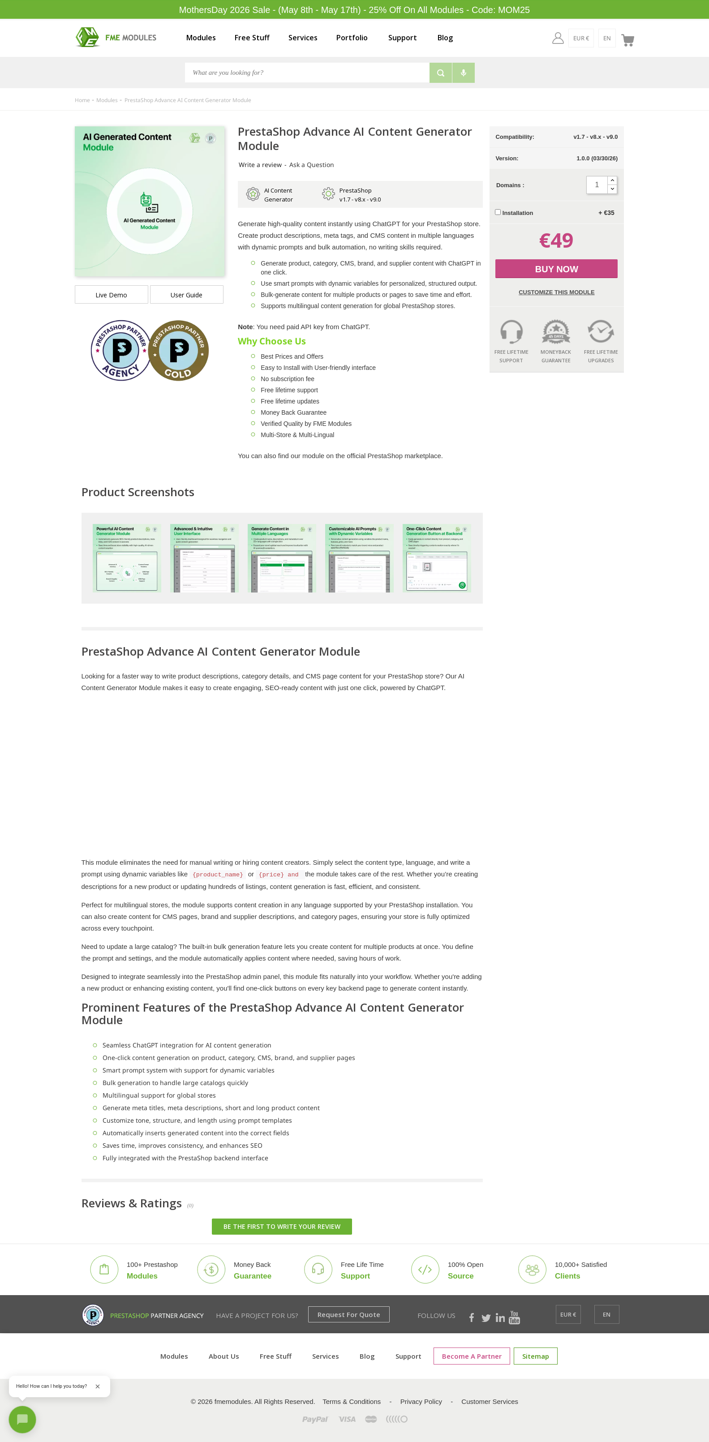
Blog (445, 38)
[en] (607, 38)
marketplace (422, 455)
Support (402, 38)
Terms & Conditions (351, 1401)
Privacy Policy (421, 1401)
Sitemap (535, 1356)
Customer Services (489, 1401)
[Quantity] (597, 185)
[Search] (307, 72)
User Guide (186, 295)
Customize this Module (556, 292)
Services (303, 38)
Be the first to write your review (281, 1226)
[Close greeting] (97, 1386)
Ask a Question (311, 164)
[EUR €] (581, 38)
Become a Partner (472, 1356)
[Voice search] (463, 73)
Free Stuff (252, 38)
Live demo (111, 295)
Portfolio (352, 38)
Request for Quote (349, 1314)
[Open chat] (22, 1419)
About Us (224, 1356)
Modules (201, 38)
